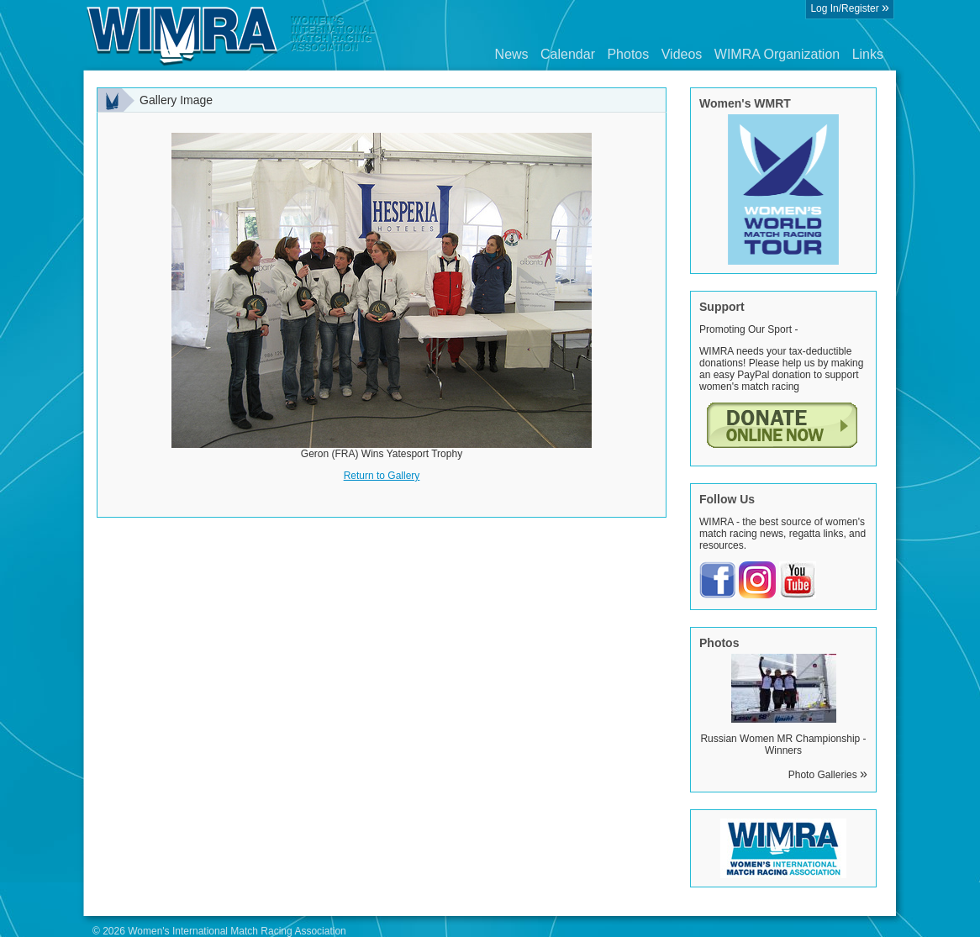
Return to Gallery (382, 476)
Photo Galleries (827, 775)
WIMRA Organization (777, 54)
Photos (628, 54)
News (512, 54)
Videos (682, 54)
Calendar (567, 54)
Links (867, 54)
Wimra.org (231, 35)
